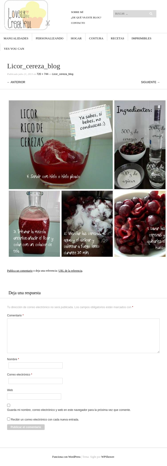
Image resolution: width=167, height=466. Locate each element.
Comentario (15, 315)
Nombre (13, 359)
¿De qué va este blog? (86, 17)
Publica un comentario (20, 270)
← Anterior (16, 82)
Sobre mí (77, 12)
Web (10, 390)
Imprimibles (141, 38)
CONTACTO (78, 22)
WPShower (107, 456)
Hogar (76, 38)
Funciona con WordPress (66, 456)
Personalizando (49, 38)
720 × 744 (42, 74)
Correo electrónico (19, 374)
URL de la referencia (70, 270)
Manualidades (16, 38)
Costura (96, 38)
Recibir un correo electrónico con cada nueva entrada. (45, 419)
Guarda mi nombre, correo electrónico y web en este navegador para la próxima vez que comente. (69, 410)
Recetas (117, 38)
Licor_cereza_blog (62, 74)
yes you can (14, 48)
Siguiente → (150, 82)
